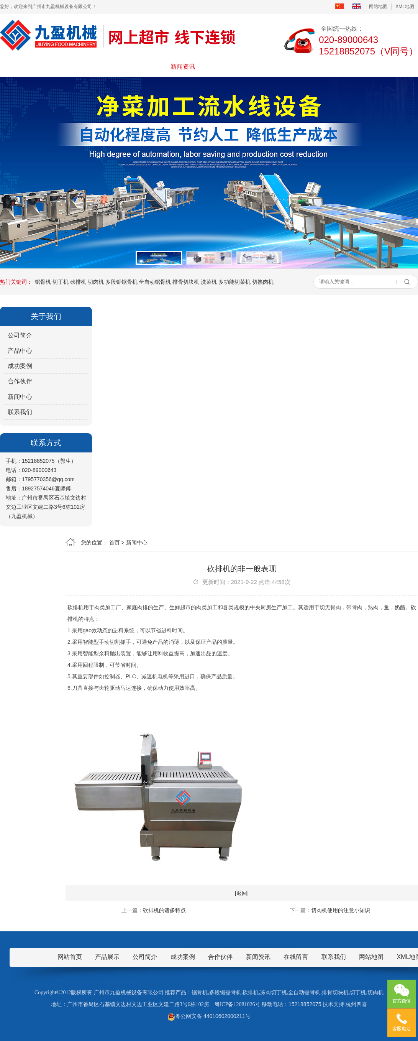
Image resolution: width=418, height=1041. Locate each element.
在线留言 (287, 66)
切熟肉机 (263, 282)
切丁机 (60, 282)
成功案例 (235, 66)
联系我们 (339, 66)
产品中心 (20, 350)
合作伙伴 (20, 381)
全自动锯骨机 (155, 282)
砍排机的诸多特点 (164, 910)
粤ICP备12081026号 (238, 1004)
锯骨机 (43, 282)
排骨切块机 (185, 282)
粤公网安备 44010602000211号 (209, 1016)
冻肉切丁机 (273, 992)
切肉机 (96, 282)
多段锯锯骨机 (121, 282)
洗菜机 (209, 282)
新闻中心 (20, 396)
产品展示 (130, 66)
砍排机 (78, 282)
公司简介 (78, 66)
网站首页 (69, 957)
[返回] (242, 893)
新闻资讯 (182, 66)
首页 (26, 66)
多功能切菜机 (234, 282)
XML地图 (404, 6)
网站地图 (378, 6)
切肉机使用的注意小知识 (340, 910)
